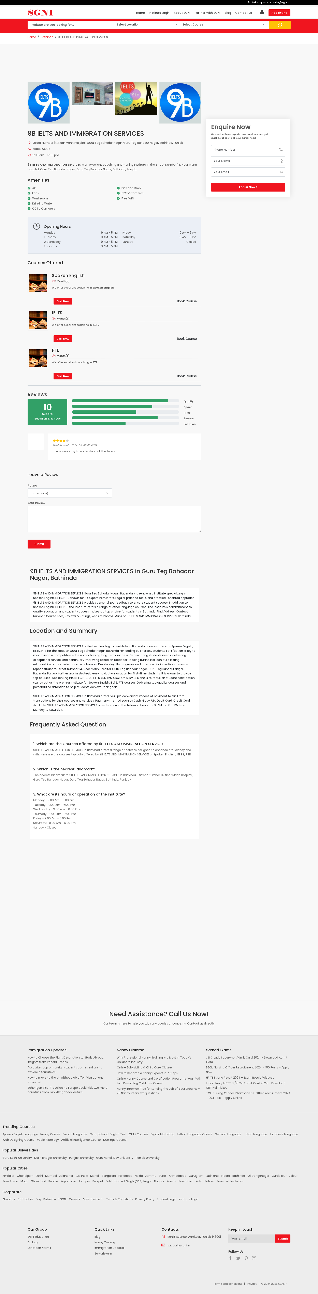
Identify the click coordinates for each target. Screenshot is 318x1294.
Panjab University (148, 1158)
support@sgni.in (179, 1245)
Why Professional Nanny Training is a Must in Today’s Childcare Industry (154, 1059)
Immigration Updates (110, 1248)
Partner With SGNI (207, 13)
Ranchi (171, 1181)
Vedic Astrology (48, 1140)
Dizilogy (33, 1242)
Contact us (243, 13)
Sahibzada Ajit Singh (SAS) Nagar (129, 1181)
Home (140, 13)
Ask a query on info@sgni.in (271, 2)
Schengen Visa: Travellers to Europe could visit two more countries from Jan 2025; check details (67, 1090)
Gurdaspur (279, 1176)
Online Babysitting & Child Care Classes (145, 1067)
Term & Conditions (119, 1199)
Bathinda (47, 37)
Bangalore (109, 1176)
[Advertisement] (114, 65)
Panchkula (186, 1181)
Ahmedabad (177, 1176)
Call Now (63, 301)
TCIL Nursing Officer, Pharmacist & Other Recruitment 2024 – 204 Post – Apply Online (248, 1095)
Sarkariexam (103, 1253)
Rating (32, 486)
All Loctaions (235, 1181)
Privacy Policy (144, 1199)
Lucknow (82, 1176)
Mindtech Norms (39, 1248)
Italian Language (255, 1134)
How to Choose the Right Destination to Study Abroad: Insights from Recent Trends (66, 1059)
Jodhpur (84, 1181)
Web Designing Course (18, 1140)
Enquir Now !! (248, 187)
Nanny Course (50, 1134)
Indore (225, 1176)
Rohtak (53, 1181)
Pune (220, 1181)
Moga (24, 1181)
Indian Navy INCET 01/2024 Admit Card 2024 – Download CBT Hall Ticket (245, 1085)
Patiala (209, 1181)
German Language (228, 1134)
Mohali (94, 1176)
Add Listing (279, 13)
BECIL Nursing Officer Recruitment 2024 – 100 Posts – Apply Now (247, 1069)
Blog (228, 13)
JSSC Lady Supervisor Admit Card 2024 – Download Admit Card (246, 1059)
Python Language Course (194, 1134)
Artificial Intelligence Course (81, 1140)
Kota (199, 1181)
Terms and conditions (228, 1284)
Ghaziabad (38, 1181)
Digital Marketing (162, 1134)
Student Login (166, 1199)
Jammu (150, 1176)
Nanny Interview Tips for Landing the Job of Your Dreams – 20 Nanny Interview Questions (158, 1091)
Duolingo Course (115, 1140)
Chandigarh (25, 1176)
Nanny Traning (105, 1242)
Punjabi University (81, 1158)
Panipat (97, 1181)
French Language (75, 1134)
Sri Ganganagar (258, 1176)
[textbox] (147, 24)
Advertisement (93, 1199)
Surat (162, 1176)
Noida (139, 1176)
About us (8, 1199)
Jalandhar (66, 1176)
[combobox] (147, 24)
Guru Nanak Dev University (114, 1158)
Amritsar (8, 1176)
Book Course (187, 301)
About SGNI (182, 13)
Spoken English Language (20, 1134)
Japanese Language (284, 1134)
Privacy (252, 1284)
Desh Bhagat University (50, 1158)
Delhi (39, 1176)
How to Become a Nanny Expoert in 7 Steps (147, 1073)
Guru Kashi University (17, 1158)
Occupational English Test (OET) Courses (119, 1134)
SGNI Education (38, 1237)
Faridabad (125, 1176)
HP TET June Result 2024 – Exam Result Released (240, 1078)
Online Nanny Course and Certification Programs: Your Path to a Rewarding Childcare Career (159, 1081)
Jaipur (293, 1176)
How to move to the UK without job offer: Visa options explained (65, 1080)
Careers (74, 1199)
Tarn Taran (10, 1181)
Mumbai (51, 1176)
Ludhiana (212, 1176)
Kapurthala (68, 1181)
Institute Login (159, 13)
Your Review (36, 503)
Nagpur (159, 1181)
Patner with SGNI (55, 1199)
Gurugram (196, 1176)
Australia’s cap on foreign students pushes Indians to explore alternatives (65, 1069)
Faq (38, 1199)
